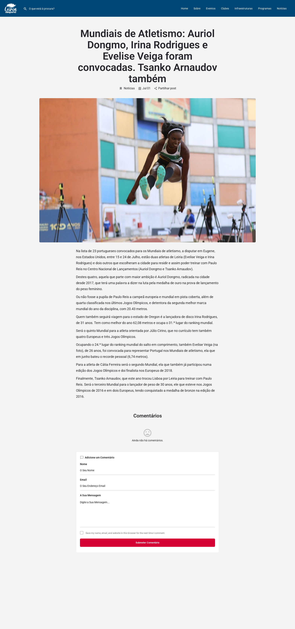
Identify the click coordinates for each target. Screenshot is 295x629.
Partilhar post (165, 88)
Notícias (282, 8)
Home (184, 8)
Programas (264, 8)
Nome (83, 464)
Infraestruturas (243, 8)
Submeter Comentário (147, 542)
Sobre (197, 8)
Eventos (210, 8)
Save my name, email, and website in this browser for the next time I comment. (125, 533)
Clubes (225, 8)
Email (83, 479)
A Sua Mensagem (90, 495)
